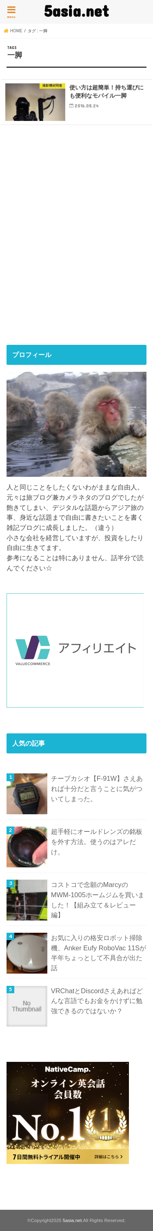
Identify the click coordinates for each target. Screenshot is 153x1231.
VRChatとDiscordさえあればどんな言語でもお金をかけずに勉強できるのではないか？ (97, 1000)
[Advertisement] (76, 245)
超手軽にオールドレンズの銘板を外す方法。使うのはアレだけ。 (96, 841)
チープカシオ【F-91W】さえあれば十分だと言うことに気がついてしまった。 (97, 788)
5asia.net (76, 11)
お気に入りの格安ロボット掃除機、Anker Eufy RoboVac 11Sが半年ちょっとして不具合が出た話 (98, 953)
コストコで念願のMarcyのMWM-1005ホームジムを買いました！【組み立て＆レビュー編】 (97, 899)
